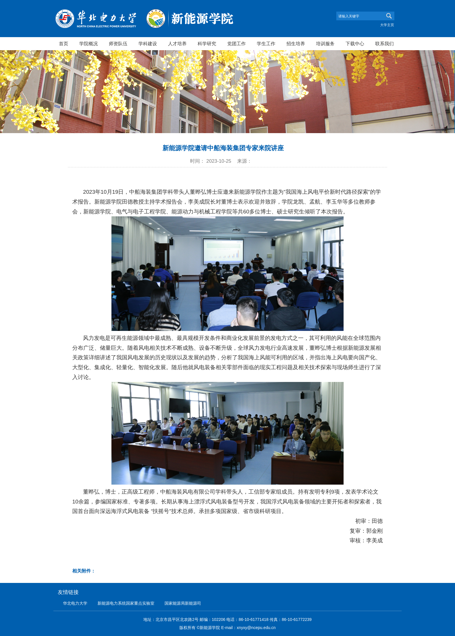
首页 (63, 43)
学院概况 (88, 43)
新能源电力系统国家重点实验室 (126, 603)
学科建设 (147, 43)
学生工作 (266, 43)
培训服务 (325, 43)
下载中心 (355, 43)
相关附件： (83, 570)
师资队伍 (118, 43)
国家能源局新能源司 (183, 603)
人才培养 (177, 43)
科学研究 (207, 43)
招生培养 (295, 43)
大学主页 (387, 25)
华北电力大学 (75, 603)
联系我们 (384, 43)
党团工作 (236, 43)
